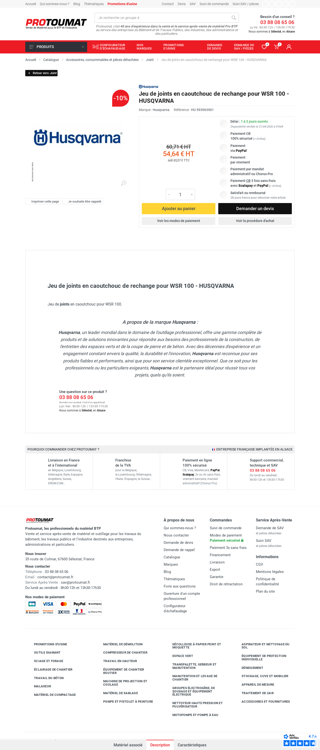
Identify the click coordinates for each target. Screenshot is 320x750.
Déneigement (248, 667)
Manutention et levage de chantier (191, 677)
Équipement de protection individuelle (260, 657)
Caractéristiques (192, 745)
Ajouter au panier (178, 208)
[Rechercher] (234, 18)
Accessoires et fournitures (262, 701)
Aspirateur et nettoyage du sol (262, 645)
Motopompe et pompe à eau (191, 715)
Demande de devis (178, 542)
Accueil (30, 4)
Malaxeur (39, 686)
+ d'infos (259, 138)
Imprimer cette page (42, 202)
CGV (259, 564)
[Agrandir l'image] (123, 183)
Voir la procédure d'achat (255, 221)
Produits (56, 47)
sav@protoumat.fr (75, 582)
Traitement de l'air (254, 693)
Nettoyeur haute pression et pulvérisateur (194, 704)
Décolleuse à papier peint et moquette (193, 645)
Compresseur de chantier (121, 652)
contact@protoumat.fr (55, 577)
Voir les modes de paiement (178, 221)
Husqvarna (161, 110)
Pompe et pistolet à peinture (124, 701)
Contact (168, 4)
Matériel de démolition (119, 644)
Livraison (217, 562)
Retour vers (42, 73)
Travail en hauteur (116, 661)
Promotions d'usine (47, 644)
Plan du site (265, 591)
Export (215, 569)
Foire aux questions (180, 586)
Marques (171, 564)
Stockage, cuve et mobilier (261, 676)
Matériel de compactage (51, 694)
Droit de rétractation (226, 584)
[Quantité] (180, 194)
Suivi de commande (214, 4)
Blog (76, 4)
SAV (193, 4)
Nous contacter (176, 535)
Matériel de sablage (117, 693)
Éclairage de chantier (49, 669)
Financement (220, 555)
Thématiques (94, 4)
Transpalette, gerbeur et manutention (190, 666)
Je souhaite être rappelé (82, 202)
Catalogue (172, 557)
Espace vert (179, 656)
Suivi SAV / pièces (246, 4)
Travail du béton (45, 678)
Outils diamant (44, 652)
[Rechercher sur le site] (161, 18)
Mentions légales (270, 572)
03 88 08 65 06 (277, 22)
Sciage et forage (45, 661)
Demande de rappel (179, 550)
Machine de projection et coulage (121, 682)
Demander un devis (255, 208)
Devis (182, 4)
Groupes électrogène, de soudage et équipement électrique (190, 691)
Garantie (216, 577)
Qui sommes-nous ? (54, 4)
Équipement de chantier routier (120, 671)
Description (160, 745)
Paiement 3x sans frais (228, 547)
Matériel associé (128, 745)
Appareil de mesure (254, 684)
